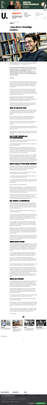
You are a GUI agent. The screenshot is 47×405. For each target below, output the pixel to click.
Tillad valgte (31, 403)
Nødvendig (4, 401)
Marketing (18, 401)
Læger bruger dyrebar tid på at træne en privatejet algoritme (17, 17)
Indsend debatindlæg (27, 15)
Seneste (16, 13)
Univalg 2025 (26, 16)
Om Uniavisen (38, 12)
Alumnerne (26, 12)
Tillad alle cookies (40, 403)
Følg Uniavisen (38, 15)
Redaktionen (26, 394)
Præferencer (9, 401)
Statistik (13, 401)
